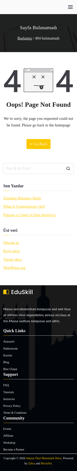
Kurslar (7, 355)
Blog (6, 362)
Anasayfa (8, 341)
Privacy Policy (12, 405)
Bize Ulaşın (10, 369)
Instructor (9, 399)
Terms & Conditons (14, 412)
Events (7, 428)
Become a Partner (13, 449)
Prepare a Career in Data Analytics (29, 215)
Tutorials (8, 392)
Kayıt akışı (11, 251)
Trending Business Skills (22, 198)
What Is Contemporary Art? (24, 206)
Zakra (31, 463)
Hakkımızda (10, 348)
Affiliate (8, 435)
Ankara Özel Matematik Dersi (44, 458)
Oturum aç (11, 243)
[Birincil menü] (70, 7)
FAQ (6, 385)
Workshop (9, 442)
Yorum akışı (12, 259)
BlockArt (46, 463)
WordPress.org (14, 268)
